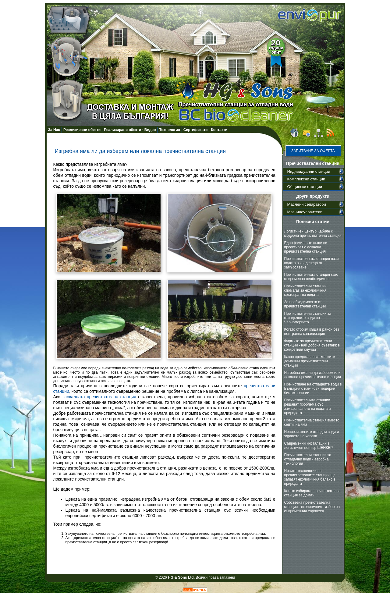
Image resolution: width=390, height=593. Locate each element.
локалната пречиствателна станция (100, 396)
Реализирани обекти (82, 130)
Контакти (219, 130)
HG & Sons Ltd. (181, 577)
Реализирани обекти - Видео (130, 130)
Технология (169, 130)
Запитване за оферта (313, 151)
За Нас (54, 130)
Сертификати (195, 130)
